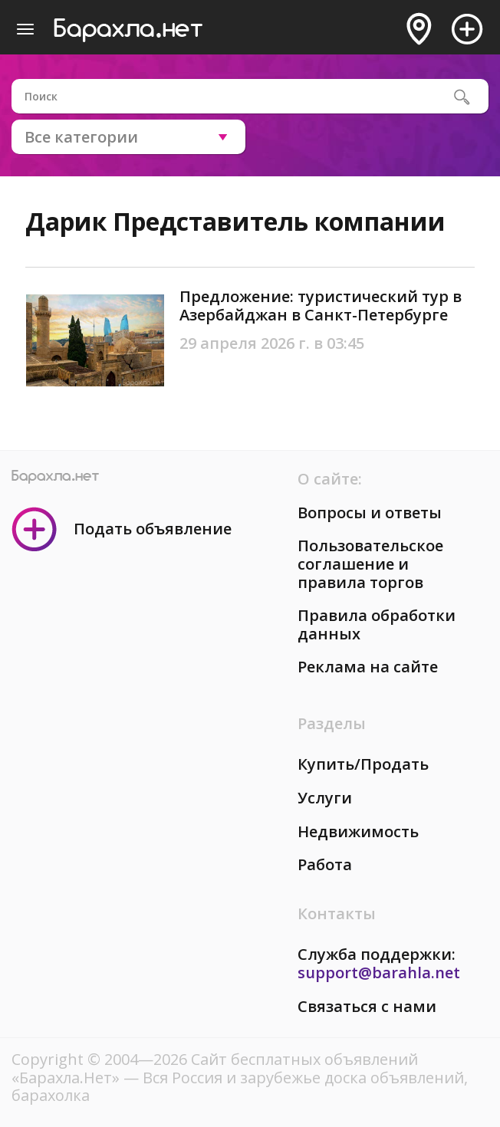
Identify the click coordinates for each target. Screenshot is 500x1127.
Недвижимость (358, 831)
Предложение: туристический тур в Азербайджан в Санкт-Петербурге (320, 305)
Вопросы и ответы (370, 512)
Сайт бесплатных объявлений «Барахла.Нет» (215, 1068)
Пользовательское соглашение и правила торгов (370, 563)
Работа (325, 864)
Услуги (325, 797)
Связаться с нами (367, 1006)
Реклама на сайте (368, 666)
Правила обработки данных (377, 624)
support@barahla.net (379, 972)
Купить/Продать (363, 764)
